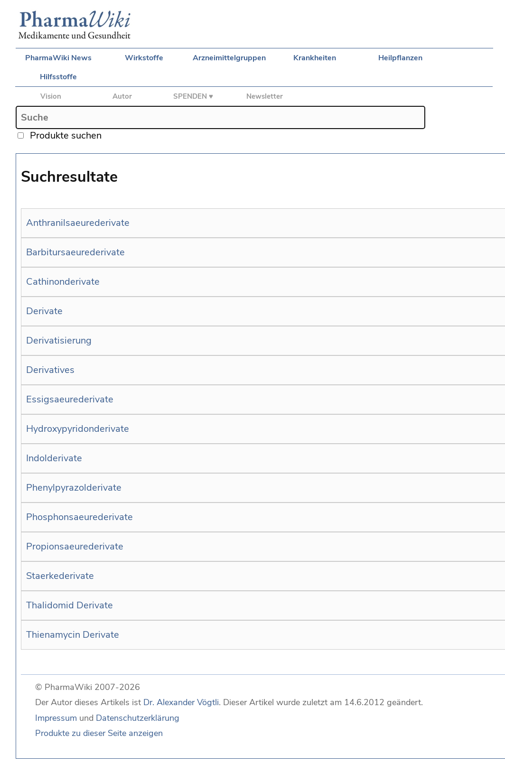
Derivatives (50, 369)
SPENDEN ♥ (193, 96)
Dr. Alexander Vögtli (181, 702)
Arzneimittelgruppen (229, 58)
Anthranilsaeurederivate (78, 222)
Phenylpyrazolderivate (74, 487)
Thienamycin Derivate (72, 634)
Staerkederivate (60, 575)
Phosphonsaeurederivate (79, 517)
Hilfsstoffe (58, 77)
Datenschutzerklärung (137, 718)
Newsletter (264, 96)
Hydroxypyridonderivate (77, 428)
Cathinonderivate (63, 281)
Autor (122, 96)
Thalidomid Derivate (69, 605)
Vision (50, 96)
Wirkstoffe (144, 58)
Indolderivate (54, 458)
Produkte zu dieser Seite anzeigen (99, 733)
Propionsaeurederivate (74, 546)
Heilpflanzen (400, 58)
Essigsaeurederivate (69, 399)
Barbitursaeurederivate (75, 252)
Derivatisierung (59, 340)
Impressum (56, 718)
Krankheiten (314, 58)
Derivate (44, 311)
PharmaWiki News (58, 58)
